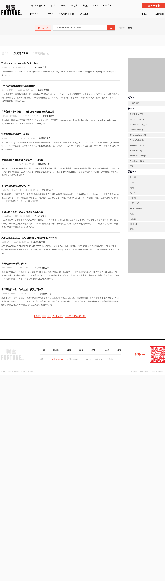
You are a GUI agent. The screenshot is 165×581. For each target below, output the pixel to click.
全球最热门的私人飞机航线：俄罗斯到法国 (22, 289)
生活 (119, 350)
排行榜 (56, 350)
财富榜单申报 (57, 359)
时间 (130, 28)
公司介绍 (87, 359)
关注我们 (159, 14)
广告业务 (110, 359)
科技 (63, 5)
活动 (49, 14)
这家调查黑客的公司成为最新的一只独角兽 (22, 160)
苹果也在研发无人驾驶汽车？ (15, 186)
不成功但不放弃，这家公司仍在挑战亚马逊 (22, 212)
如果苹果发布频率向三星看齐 (15, 134)
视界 (69, 350)
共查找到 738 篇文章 (76, 316)
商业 (53, 5)
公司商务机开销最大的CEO (14, 263)
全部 (4, 53)
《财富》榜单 (36, 5)
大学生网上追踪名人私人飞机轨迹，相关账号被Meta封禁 (29, 238)
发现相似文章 (40, 67)
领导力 (74, 5)
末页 (60, 316)
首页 (38, 316)
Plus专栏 (107, 5)
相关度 (122, 28)
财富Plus (140, 354)
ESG (95, 5)
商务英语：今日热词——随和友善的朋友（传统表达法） (28, 111)
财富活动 (44, 359)
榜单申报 (34, 14)
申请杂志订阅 (73, 359)
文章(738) (20, 53)
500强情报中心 (66, 14)
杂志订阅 (83, 14)
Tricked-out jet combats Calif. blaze (19, 63)
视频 (85, 5)
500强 (42, 350)
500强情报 (41, 53)
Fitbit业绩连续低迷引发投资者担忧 (18, 86)
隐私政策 (99, 359)
